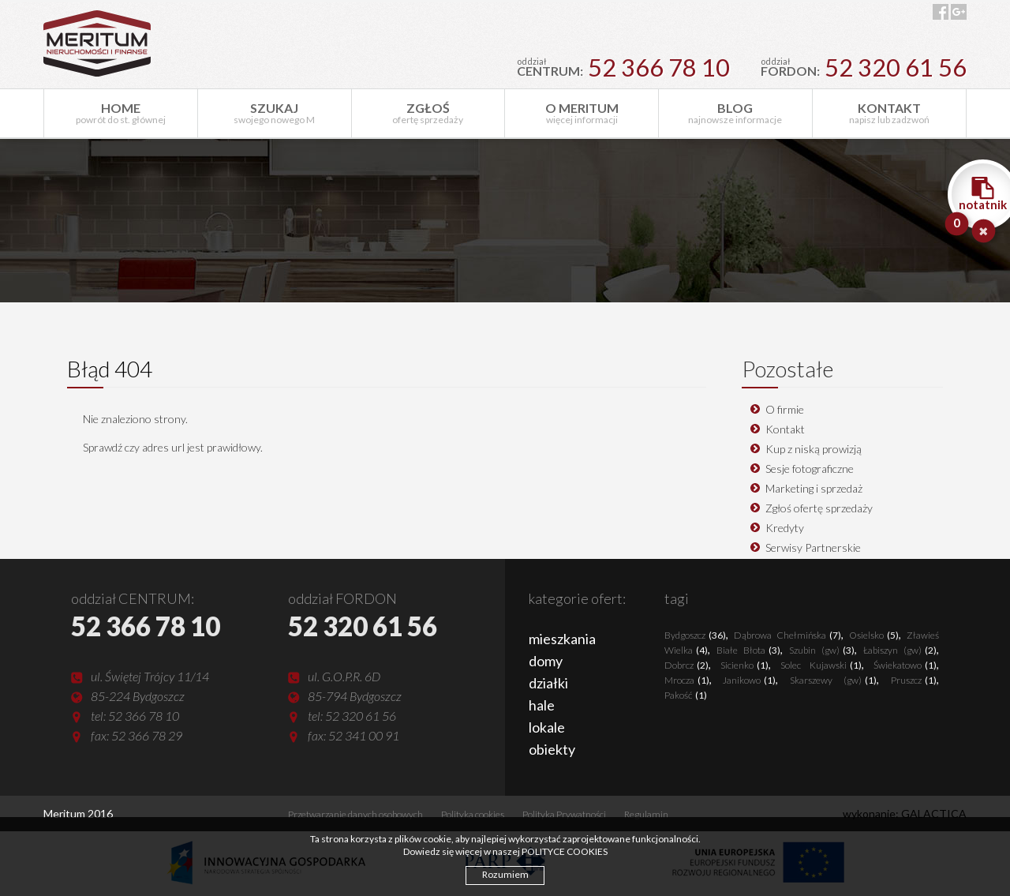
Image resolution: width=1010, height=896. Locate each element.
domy (546, 660)
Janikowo (749, 680)
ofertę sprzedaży (428, 113)
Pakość (685, 695)
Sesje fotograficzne (809, 468)
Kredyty (784, 527)
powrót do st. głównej (120, 113)
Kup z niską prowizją (813, 448)
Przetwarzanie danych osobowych (355, 814)
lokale (547, 727)
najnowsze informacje (735, 113)
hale (542, 705)
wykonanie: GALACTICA (905, 813)
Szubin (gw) (822, 650)
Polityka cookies (472, 814)
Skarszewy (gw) (833, 680)
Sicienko (744, 665)
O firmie (784, 409)
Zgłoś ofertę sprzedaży (819, 508)
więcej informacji (581, 113)
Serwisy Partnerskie (813, 547)
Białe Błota (748, 650)
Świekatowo (905, 665)
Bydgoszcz (695, 635)
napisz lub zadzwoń (889, 113)
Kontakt (785, 429)
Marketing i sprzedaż (813, 488)
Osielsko (874, 635)
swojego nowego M (274, 113)
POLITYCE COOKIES (565, 851)
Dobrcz (686, 665)
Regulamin (646, 814)
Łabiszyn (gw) (900, 650)
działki (548, 683)
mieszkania (562, 638)
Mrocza (686, 680)
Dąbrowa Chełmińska (787, 635)
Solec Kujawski (821, 665)
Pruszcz (914, 680)
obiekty (552, 749)
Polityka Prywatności (564, 814)
